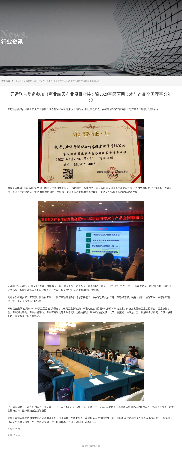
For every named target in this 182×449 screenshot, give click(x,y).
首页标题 (6, 81)
